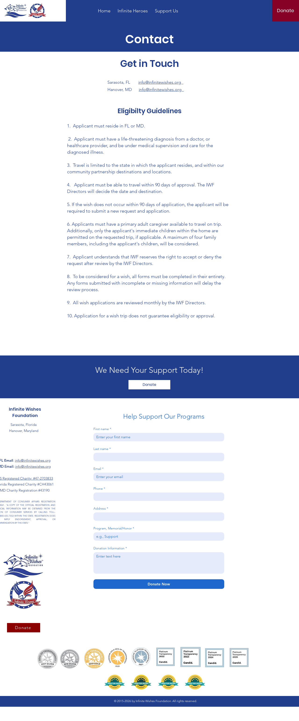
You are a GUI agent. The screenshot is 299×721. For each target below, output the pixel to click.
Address (100, 509)
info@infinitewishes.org (160, 82)
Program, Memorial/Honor (113, 528)
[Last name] (157, 457)
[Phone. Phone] (157, 497)
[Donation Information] (158, 563)
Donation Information (110, 548)
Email (98, 469)
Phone (99, 489)
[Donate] (286, 10)
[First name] (157, 437)
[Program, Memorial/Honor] (157, 536)
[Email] (157, 477)
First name (102, 429)
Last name (102, 449)
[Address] (157, 516)
